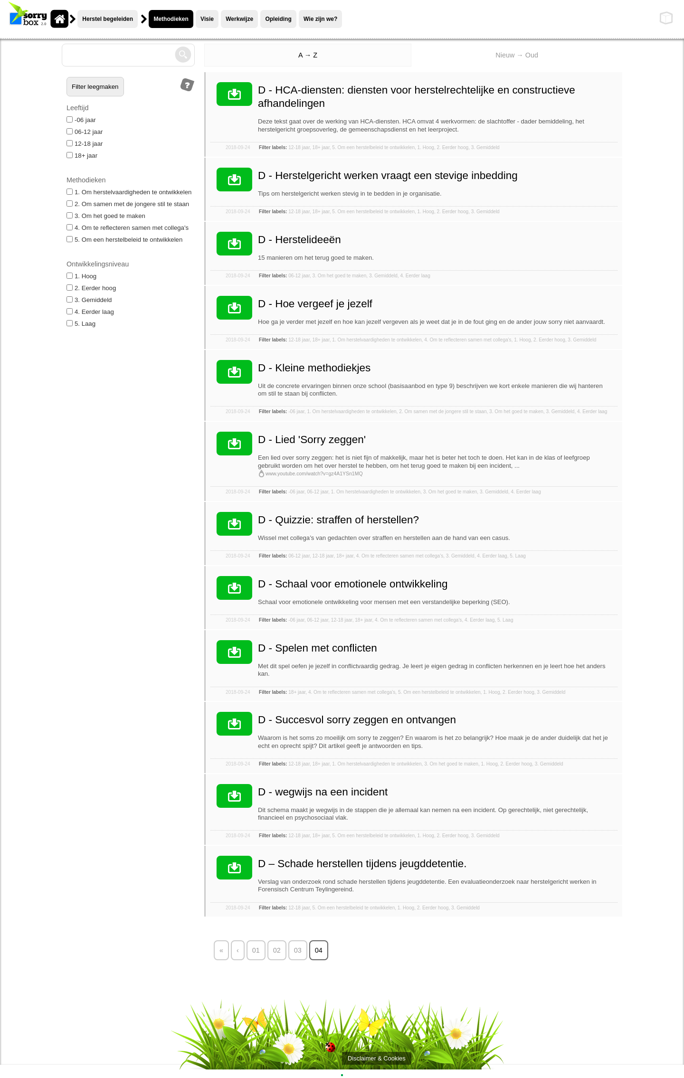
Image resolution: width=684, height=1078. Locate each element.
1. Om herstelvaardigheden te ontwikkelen (128, 192)
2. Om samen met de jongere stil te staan (127, 204)
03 (298, 950)
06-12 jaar (84, 131)
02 (277, 950)
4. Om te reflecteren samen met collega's (127, 227)
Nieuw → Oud (516, 55)
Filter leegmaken (95, 86)
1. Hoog (81, 276)
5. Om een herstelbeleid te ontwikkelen (124, 239)
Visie (207, 19)
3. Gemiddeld (89, 299)
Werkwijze (239, 19)
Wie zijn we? (320, 19)
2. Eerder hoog (91, 288)
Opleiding (278, 19)
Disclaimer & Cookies (377, 1058)
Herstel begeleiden (107, 19)
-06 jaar (81, 119)
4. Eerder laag (90, 311)
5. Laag (80, 323)
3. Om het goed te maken (105, 215)
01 (256, 950)
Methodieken (170, 19)
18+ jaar (81, 155)
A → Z (307, 55)
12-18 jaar (84, 143)
